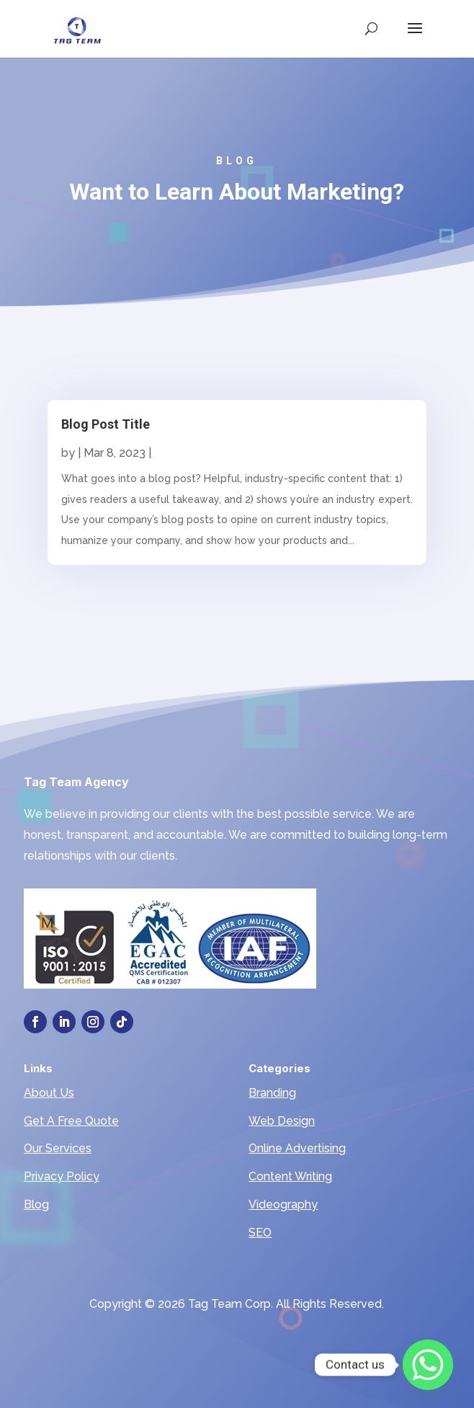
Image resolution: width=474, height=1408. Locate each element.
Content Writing (290, 1176)
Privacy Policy (61, 1176)
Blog (36, 1204)
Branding (272, 1093)
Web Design (282, 1121)
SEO (260, 1232)
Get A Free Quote (71, 1121)
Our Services (57, 1148)
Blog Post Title (105, 424)
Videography (283, 1204)
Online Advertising (297, 1148)
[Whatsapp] (428, 1365)
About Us (49, 1093)
